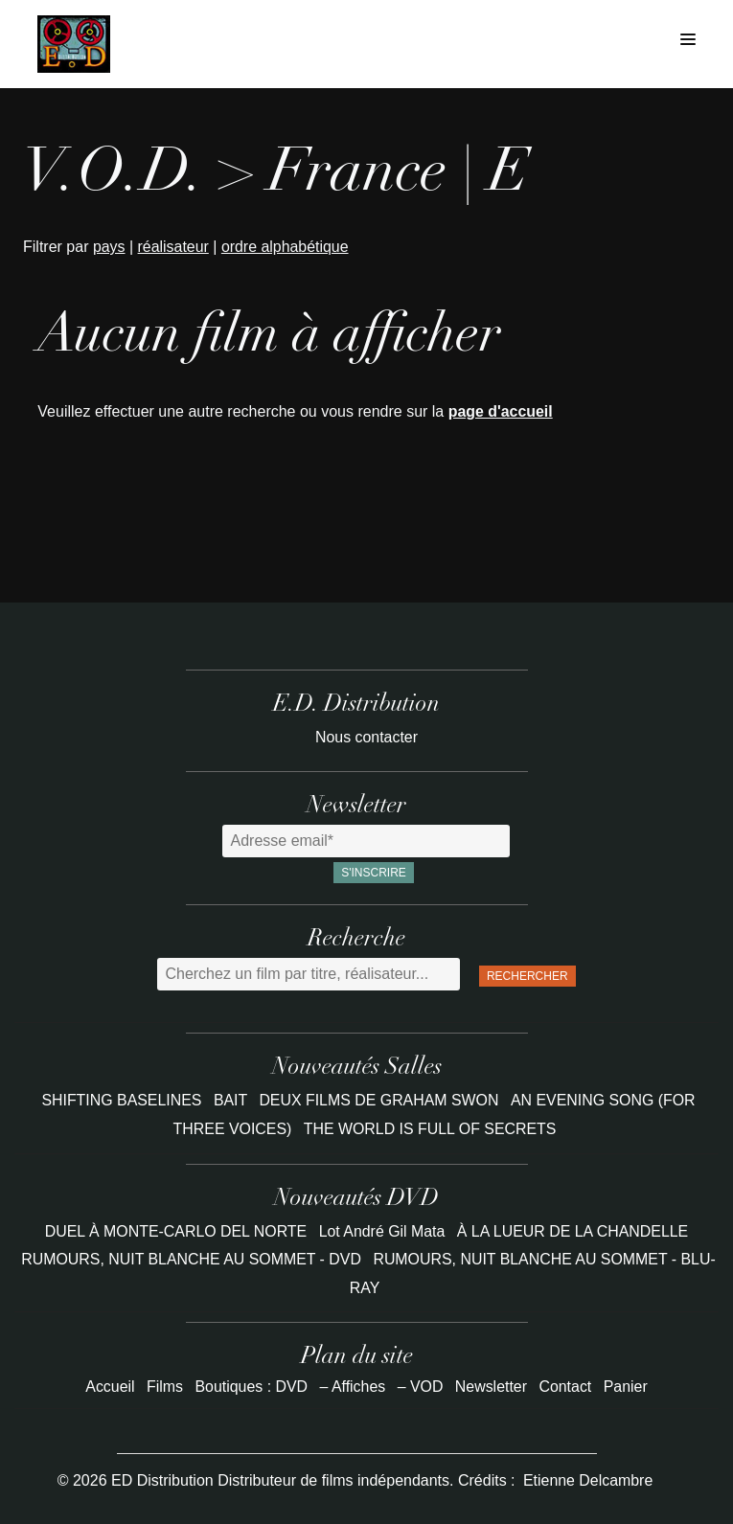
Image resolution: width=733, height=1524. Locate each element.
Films (164, 1386)
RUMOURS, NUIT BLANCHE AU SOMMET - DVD (190, 1259)
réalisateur (174, 247)
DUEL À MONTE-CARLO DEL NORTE (175, 1231)
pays (109, 247)
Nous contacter (367, 737)
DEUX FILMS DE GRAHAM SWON (381, 1100)
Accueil (109, 1386)
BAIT (232, 1100)
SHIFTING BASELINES (121, 1100)
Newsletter (491, 1386)
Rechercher (527, 976)
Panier (627, 1386)
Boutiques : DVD (251, 1386)
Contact (565, 1386)
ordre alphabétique (286, 247)
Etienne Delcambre (588, 1480)
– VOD (421, 1386)
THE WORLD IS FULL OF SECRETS (430, 1129)
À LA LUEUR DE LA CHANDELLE (573, 1231)
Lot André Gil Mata (382, 1231)
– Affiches (352, 1386)
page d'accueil (501, 411)
